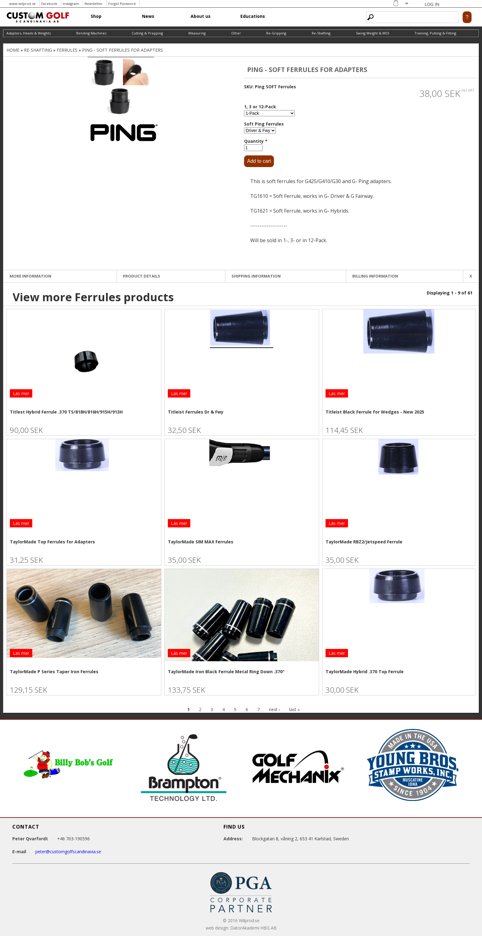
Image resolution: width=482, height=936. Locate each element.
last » (294, 709)
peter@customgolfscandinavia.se (68, 851)
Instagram (71, 3)
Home (12, 50)
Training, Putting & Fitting (435, 33)
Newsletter (94, 3)
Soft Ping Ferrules (264, 124)
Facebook (49, 3)
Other (236, 33)
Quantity (255, 141)
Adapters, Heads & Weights (28, 33)
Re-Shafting (321, 33)
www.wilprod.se (22, 3)
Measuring (197, 33)
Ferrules (67, 50)
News (148, 16)
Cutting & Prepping (147, 33)
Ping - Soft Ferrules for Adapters (122, 50)
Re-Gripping (276, 33)
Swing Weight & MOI (372, 33)
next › (274, 709)
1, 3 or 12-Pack (260, 107)
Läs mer (21, 393)
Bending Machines (91, 33)
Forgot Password (122, 3)
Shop (96, 16)
